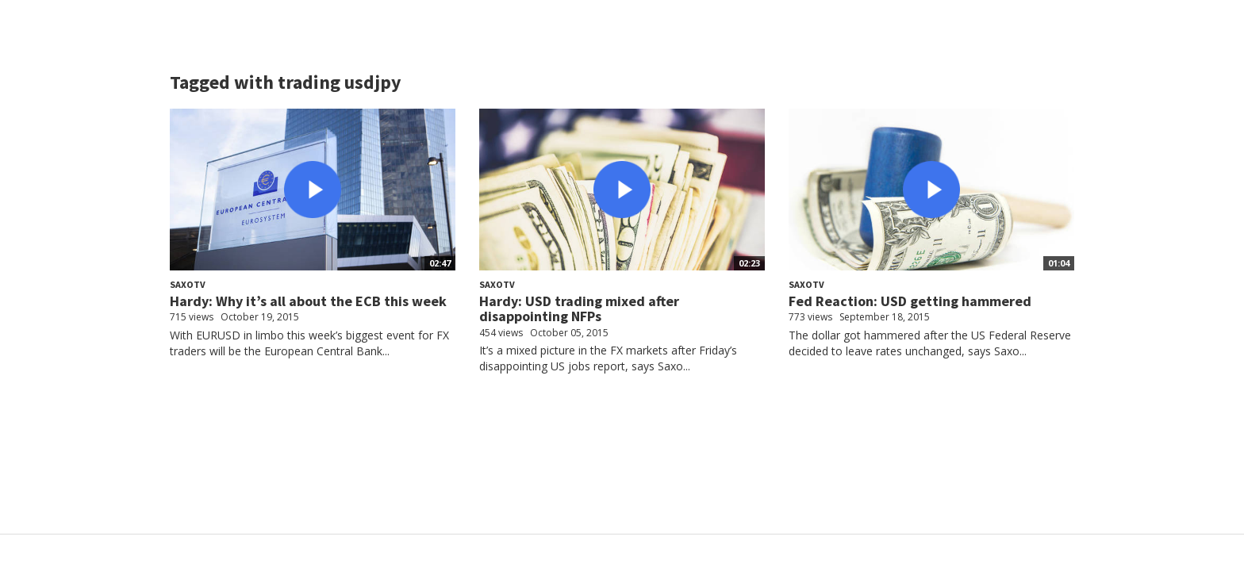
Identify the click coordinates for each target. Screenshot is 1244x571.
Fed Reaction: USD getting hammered (910, 301)
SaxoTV (187, 284)
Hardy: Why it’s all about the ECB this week (308, 301)
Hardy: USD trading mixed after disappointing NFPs (579, 309)
